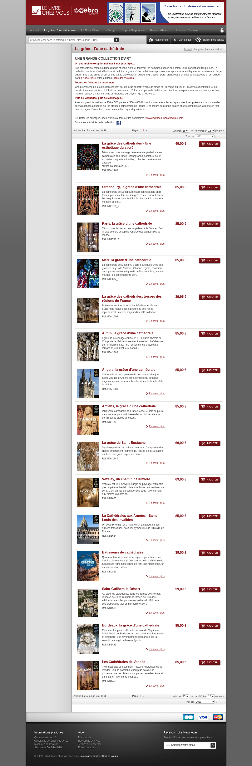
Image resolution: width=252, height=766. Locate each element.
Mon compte (161, 39)
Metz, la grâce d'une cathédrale (126, 260)
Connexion (222, 30)
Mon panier (184, 39)
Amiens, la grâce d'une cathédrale (129, 406)
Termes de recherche (90, 744)
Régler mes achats (213, 39)
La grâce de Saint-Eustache (124, 442)
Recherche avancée (89, 740)
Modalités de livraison (46, 744)
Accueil (188, 49)
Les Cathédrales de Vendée (123, 662)
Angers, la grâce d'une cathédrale (128, 369)
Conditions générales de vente (51, 740)
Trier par (190, 136)
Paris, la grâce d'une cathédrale (127, 223)
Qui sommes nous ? (45, 737)
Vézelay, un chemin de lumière (126, 479)
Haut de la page (110, 756)
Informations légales (90, 756)
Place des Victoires (123, 78)
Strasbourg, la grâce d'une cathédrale (132, 187)
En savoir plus (156, 175)
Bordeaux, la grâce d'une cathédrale (130, 625)
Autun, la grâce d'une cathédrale (128, 333)
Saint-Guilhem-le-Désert (121, 589)
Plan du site (84, 737)
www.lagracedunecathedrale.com (164, 118)
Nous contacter (86, 747)
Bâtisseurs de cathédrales (122, 552)
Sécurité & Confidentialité (48, 747)
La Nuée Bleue (87, 78)
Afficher (203, 131)
